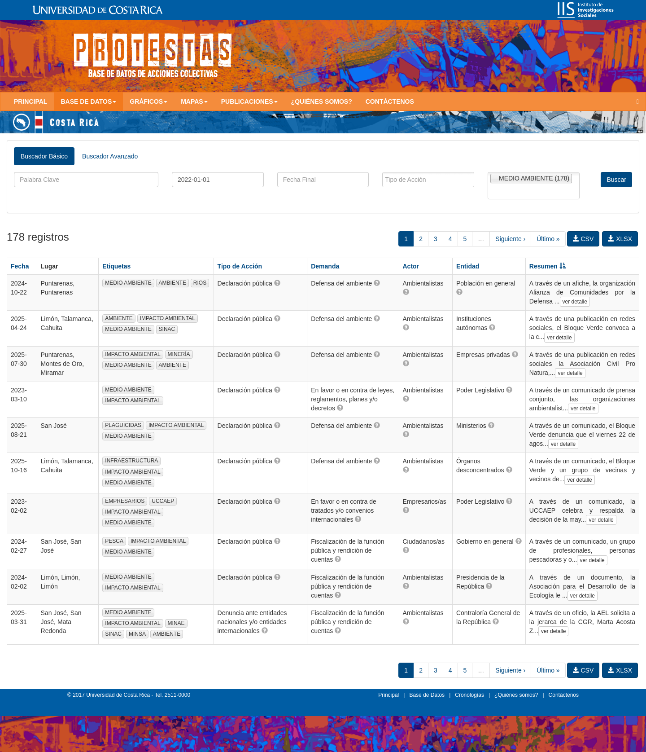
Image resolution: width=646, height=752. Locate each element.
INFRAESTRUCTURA (131, 460)
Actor (411, 266)
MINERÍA (179, 354)
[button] (277, 283)
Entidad (467, 266)
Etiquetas (116, 266)
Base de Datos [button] (88, 101)
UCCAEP (163, 501)
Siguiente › (510, 238)
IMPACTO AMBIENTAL (167, 318)
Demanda (325, 266)
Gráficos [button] (148, 101)
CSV (583, 238)
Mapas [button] (194, 101)
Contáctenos (390, 101)
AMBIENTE (172, 283)
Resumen (547, 266)
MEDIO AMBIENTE (128, 283)
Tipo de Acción (240, 266)
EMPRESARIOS (124, 501)
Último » (548, 238)
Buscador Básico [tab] (44, 156)
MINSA (137, 634)
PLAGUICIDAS (123, 425)
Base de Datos (427, 695)
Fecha (20, 266)
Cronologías (469, 695)
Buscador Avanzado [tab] (110, 156)
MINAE (176, 623)
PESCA (114, 541)
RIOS (199, 283)
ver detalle (575, 302)
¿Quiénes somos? (321, 101)
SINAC (167, 329)
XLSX (620, 238)
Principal (30, 101)
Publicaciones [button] (249, 101)
